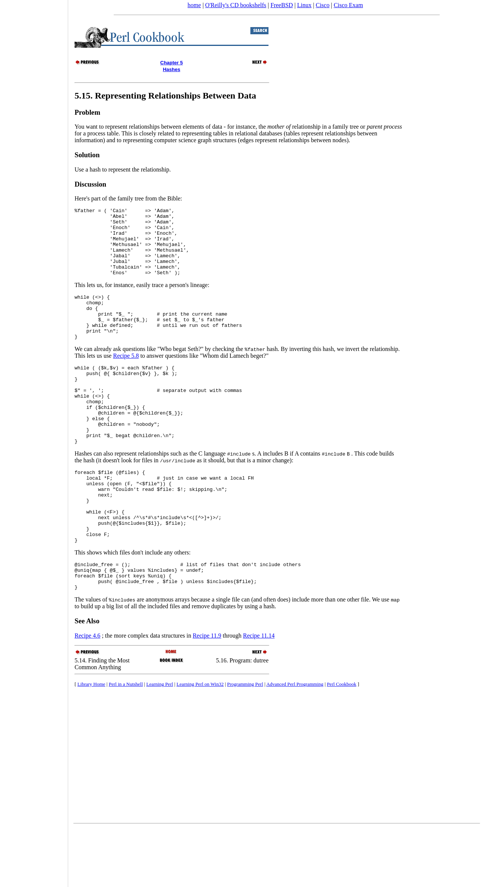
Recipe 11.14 (259, 694)
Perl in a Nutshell (126, 743)
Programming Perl (245, 743)
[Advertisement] (34, 441)
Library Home (91, 743)
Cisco (322, 5)
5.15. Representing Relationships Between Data (165, 95)
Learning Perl (159, 743)
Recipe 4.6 (87, 694)
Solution (87, 155)
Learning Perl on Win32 (200, 743)
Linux (304, 5)
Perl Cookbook (341, 743)
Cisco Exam (348, 5)
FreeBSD (281, 5)
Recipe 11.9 (207, 694)
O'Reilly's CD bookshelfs (235, 5)
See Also (87, 679)
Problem (87, 112)
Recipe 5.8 (126, 378)
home (194, 5)
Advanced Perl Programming (294, 743)
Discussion (90, 184)
